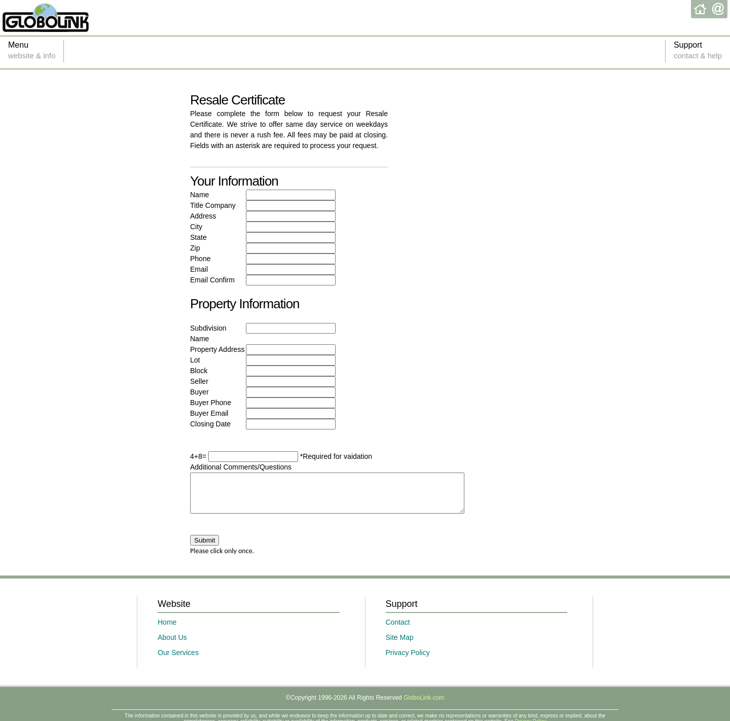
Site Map (400, 645)
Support (698, 51)
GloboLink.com (424, 705)
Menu (31, 51)
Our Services (178, 660)
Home (167, 630)
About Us (172, 645)
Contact (398, 630)
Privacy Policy (408, 660)
